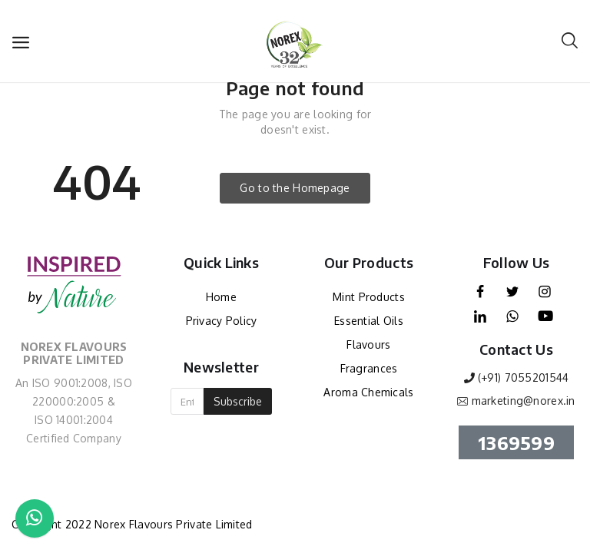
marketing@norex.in (523, 400)
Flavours (368, 344)
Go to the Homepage (295, 187)
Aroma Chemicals (368, 392)
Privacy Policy (221, 320)
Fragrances (369, 368)
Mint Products (369, 296)
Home (221, 296)
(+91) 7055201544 (523, 377)
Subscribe (238, 401)
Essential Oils (368, 320)
